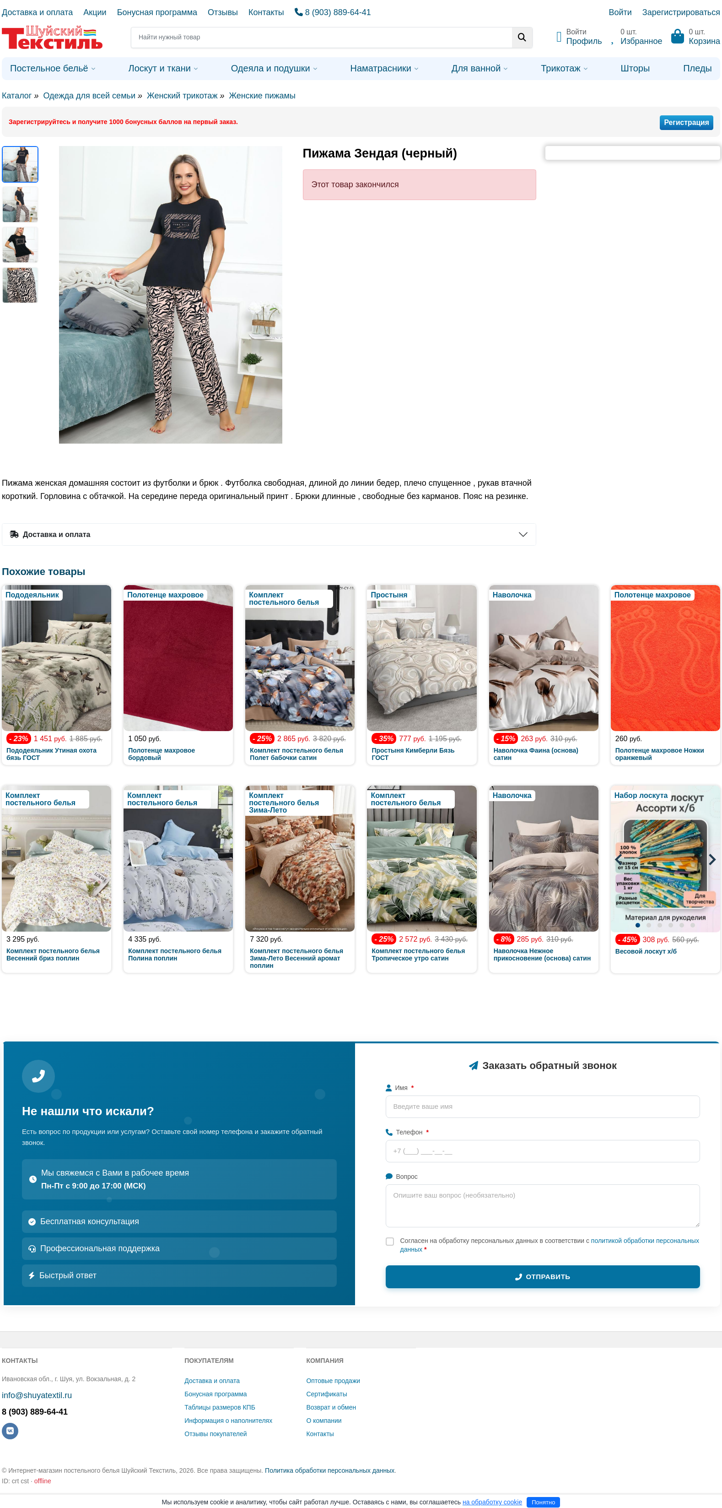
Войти (620, 12)
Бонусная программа (157, 12)
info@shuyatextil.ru (37, 1395)
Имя (400, 1088)
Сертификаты (326, 1394)
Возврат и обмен (331, 1407)
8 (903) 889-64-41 (333, 12)
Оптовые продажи (333, 1380)
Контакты (266, 12)
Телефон (407, 1132)
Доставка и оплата (37, 12)
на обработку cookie (492, 1502)
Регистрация (686, 122)
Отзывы (223, 12)
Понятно (543, 1502)
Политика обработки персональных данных (329, 1470)
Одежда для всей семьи (89, 95)
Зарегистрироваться (681, 12)
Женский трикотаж (182, 95)
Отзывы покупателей (215, 1433)
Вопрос (402, 1176)
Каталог (17, 95)
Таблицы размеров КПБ (219, 1407)
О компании (323, 1420)
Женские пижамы (262, 95)
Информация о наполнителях (228, 1420)
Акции (94, 12)
